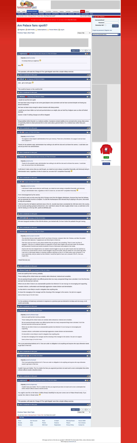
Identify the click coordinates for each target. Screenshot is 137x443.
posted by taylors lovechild (32, 235)
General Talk (71, 13)
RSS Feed (44, 424)
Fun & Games (82, 422)
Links (31, 424)
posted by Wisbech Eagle (32, 314)
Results (20, 422)
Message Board (32, 16)
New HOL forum (72, 19)
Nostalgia (41, 13)
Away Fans (48, 13)
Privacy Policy (70, 424)
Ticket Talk (35, 13)
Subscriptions (85, 13)
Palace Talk (20, 13)
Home (25, 16)
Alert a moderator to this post (28, 75)
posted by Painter (30, 136)
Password (101, 22)
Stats (31, 422)
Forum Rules (53, 29)
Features (56, 422)
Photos (44, 422)
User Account (33, 420)
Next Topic (31, 33)
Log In (62, 29)
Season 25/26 (81, 420)
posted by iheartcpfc (31, 360)
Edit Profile (31, 29)
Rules (91, 13)
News (43, 420)
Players (68, 422)
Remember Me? (100, 25)
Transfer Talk (28, 13)
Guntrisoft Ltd (72, 441)
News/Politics (55, 13)
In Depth (56, 420)
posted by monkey (30, 57)
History (20, 424)
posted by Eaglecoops (31, 384)
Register (22, 29)
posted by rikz (29, 161)
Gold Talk (78, 13)
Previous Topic (22, 33)
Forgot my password (98, 30)
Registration (57, 424)
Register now (108, 30)
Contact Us (81, 424)
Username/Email (99, 20)
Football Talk (63, 13)
